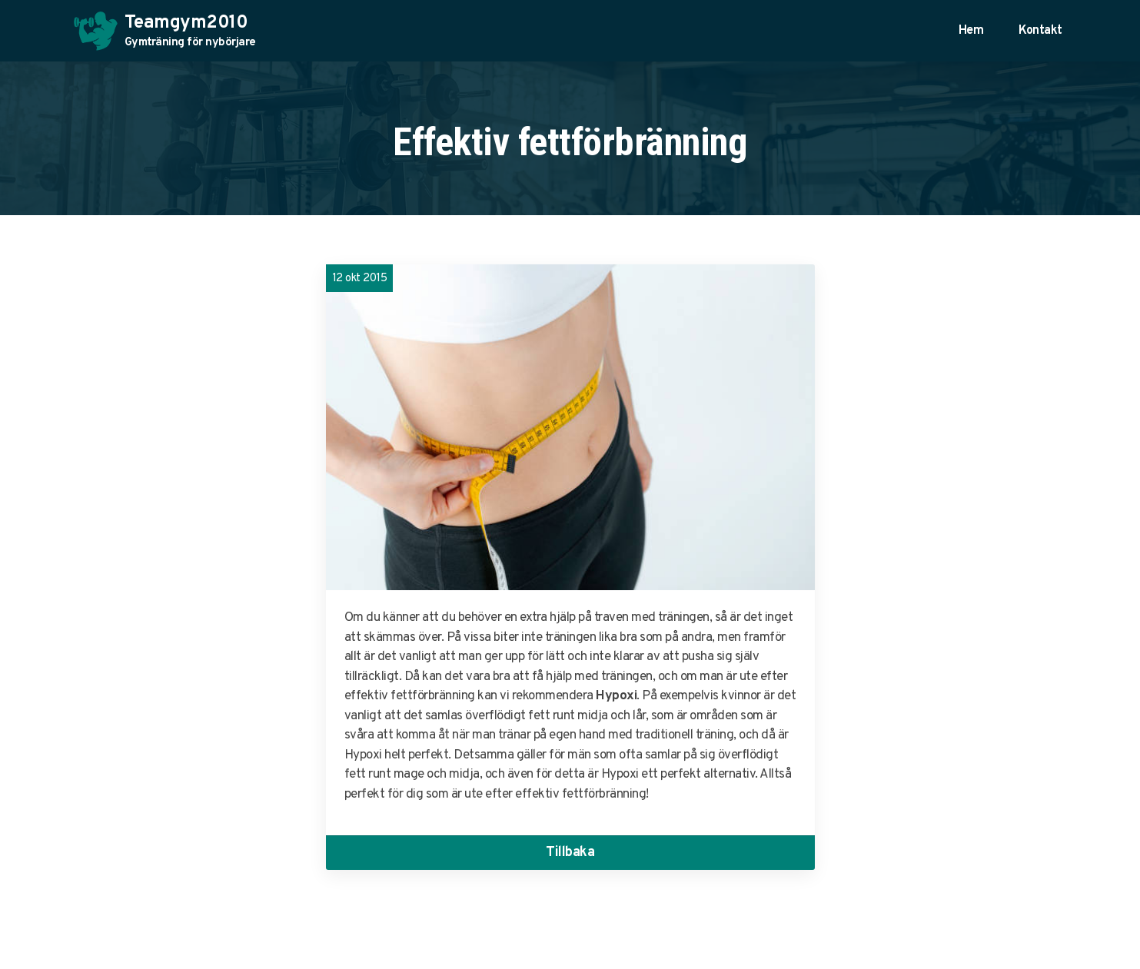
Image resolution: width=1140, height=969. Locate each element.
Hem (971, 30)
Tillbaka (570, 852)
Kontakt (1040, 30)
